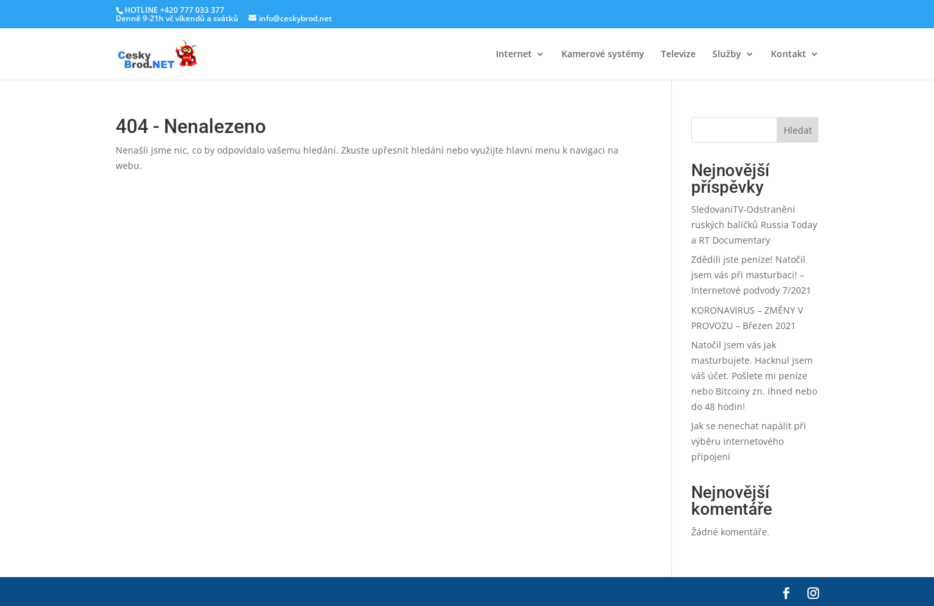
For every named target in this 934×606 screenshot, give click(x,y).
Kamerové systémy (602, 54)
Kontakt (788, 54)
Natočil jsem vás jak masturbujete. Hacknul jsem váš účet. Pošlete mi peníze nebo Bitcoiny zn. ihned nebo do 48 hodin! (754, 375)
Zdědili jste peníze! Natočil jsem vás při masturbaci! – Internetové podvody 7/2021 (751, 274)
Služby (726, 54)
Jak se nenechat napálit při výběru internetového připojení (748, 441)
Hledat (798, 130)
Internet (514, 54)
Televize (678, 54)
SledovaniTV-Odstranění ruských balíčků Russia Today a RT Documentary (754, 224)
